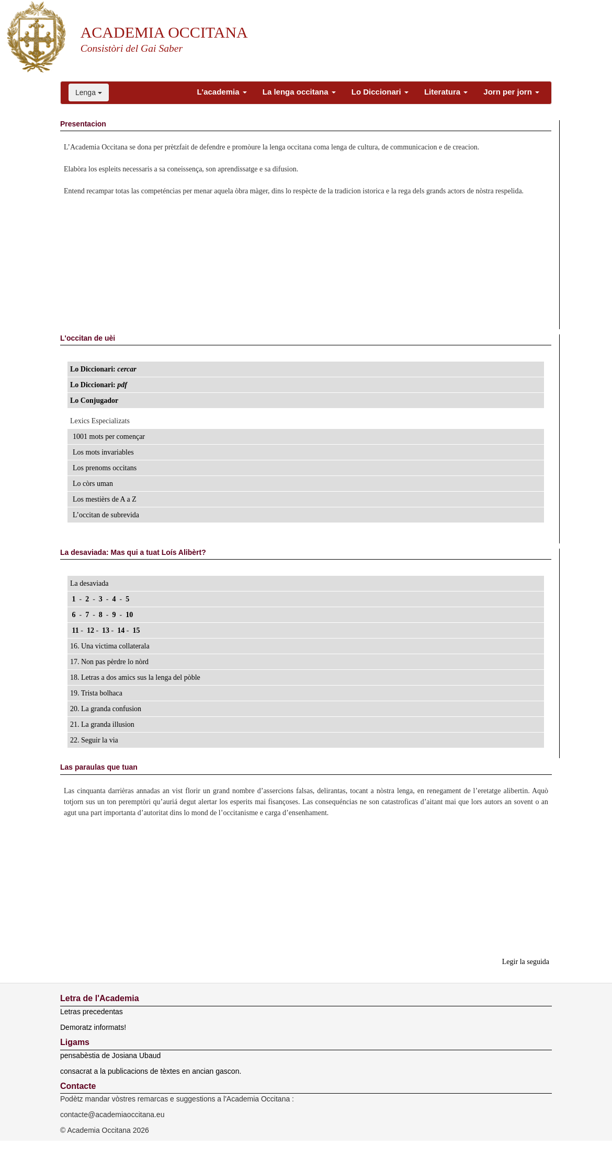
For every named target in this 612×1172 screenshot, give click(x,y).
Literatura (446, 91)
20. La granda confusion (105, 709)
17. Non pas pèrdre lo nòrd (109, 662)
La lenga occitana (299, 91)
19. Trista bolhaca (96, 693)
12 (90, 630)
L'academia (221, 91)
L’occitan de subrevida (106, 515)
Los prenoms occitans (105, 468)
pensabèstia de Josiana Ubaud (110, 1055)
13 (105, 630)
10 (129, 615)
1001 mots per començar (109, 436)
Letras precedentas (91, 1011)
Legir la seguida (525, 962)
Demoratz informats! (93, 1027)
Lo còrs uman (93, 484)
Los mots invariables (103, 452)
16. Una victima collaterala (110, 646)
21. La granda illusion (102, 724)
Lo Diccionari (380, 91)
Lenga (88, 92)
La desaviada (89, 583)
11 (75, 630)
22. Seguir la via (94, 740)
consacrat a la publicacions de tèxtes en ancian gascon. (150, 1071)
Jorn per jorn (511, 91)
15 (136, 630)
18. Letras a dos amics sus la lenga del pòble (135, 677)
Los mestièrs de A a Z (105, 499)
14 (121, 630)
